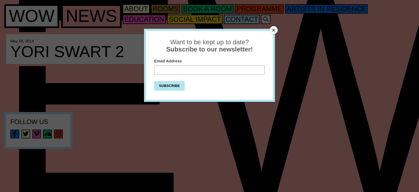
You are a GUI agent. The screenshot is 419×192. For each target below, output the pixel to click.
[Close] (274, 30)
